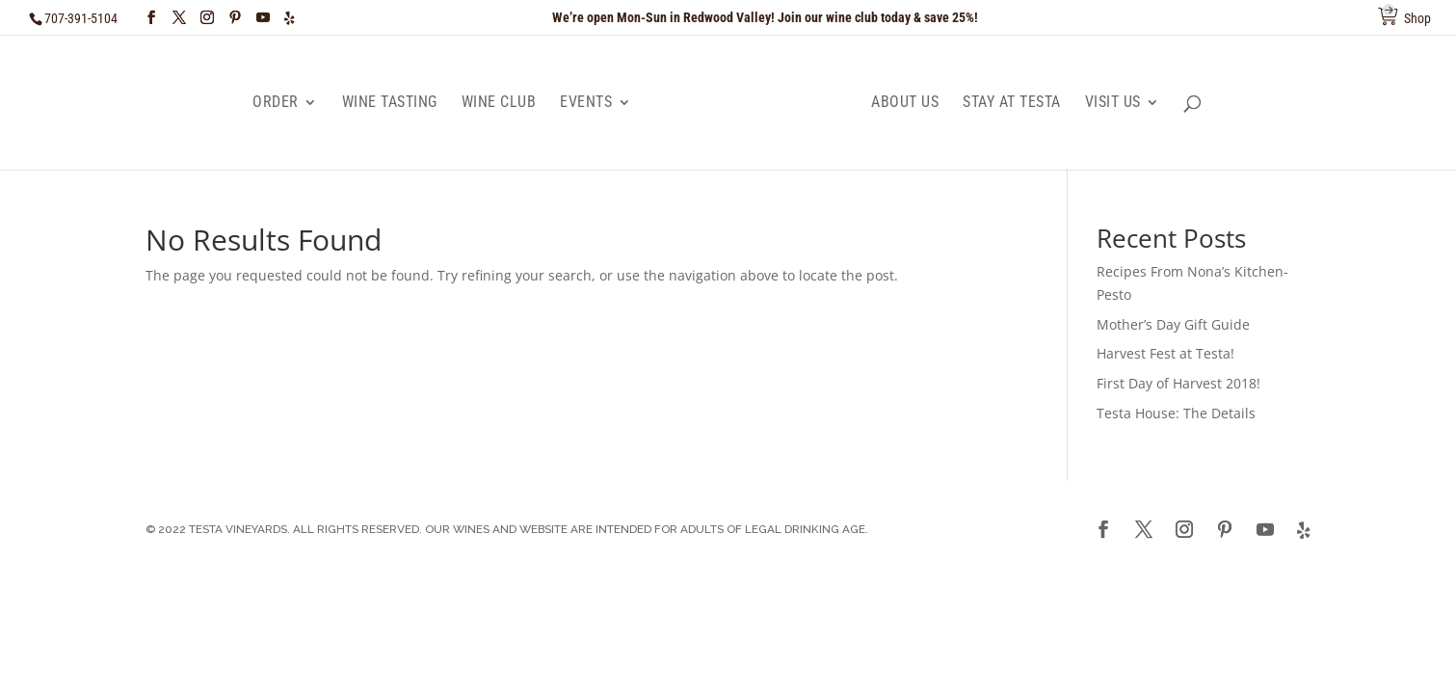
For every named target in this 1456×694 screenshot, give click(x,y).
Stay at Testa (1012, 103)
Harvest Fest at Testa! (1165, 353)
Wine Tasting (389, 103)
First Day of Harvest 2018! (1178, 383)
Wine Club (499, 103)
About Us (905, 103)
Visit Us (1113, 103)
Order (275, 103)
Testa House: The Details (1176, 413)
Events (586, 103)
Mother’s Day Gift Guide (1173, 324)
